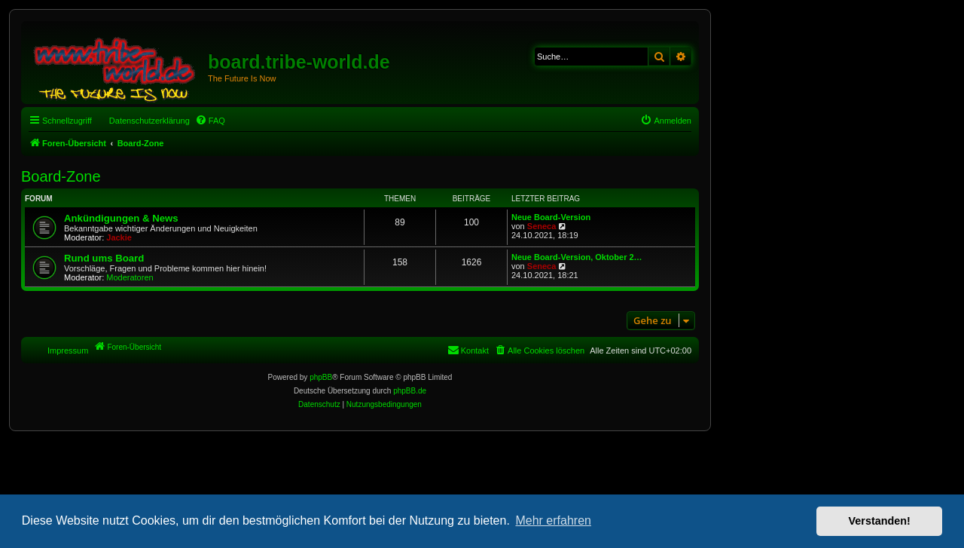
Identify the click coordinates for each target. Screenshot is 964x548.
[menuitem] (210, 121)
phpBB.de (409, 391)
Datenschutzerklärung (149, 120)
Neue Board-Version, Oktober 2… (576, 257)
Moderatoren (129, 277)
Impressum (67, 350)
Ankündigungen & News (121, 218)
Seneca (542, 226)
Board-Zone (61, 176)
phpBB (321, 377)
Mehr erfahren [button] (553, 520)
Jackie (119, 237)
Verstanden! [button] (880, 521)
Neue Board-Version (550, 217)
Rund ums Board (104, 258)
